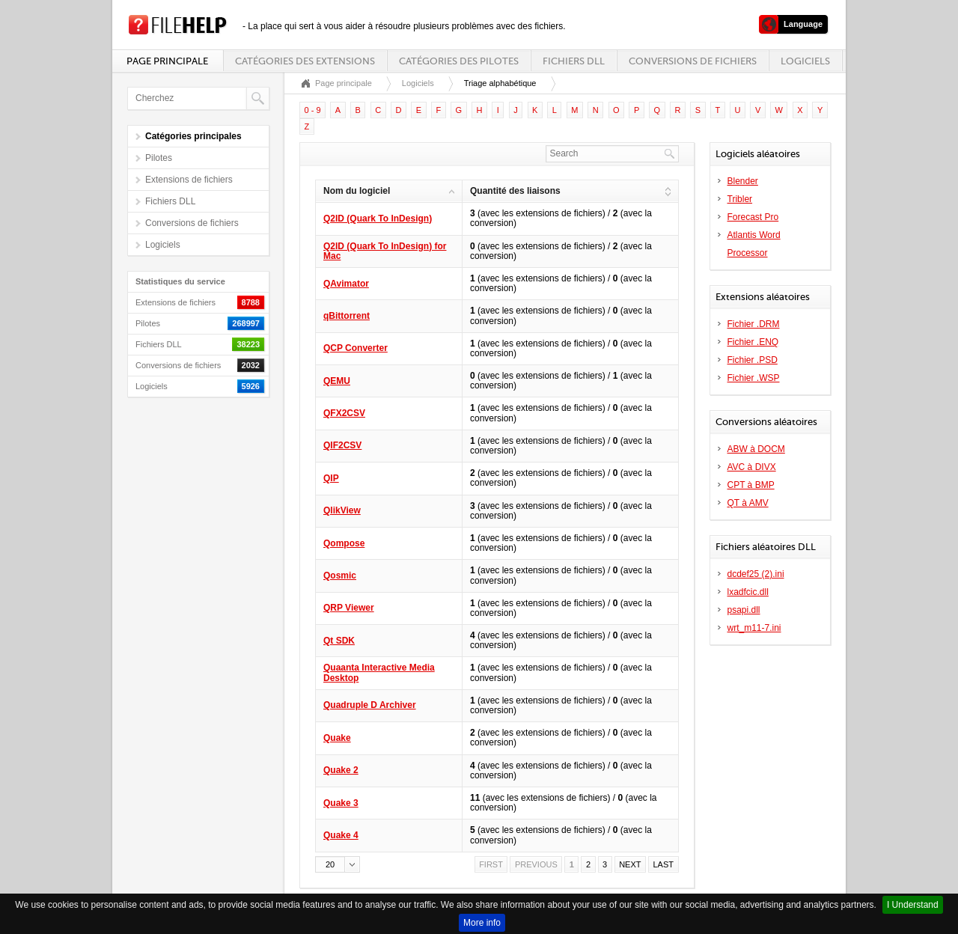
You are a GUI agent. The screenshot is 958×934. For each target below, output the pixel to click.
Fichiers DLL (574, 61)
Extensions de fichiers (189, 179)
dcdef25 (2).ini (755, 574)
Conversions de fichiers (693, 61)
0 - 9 (313, 110)
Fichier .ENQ (753, 342)
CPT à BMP (751, 485)
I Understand (913, 905)
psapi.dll (743, 610)
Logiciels (805, 61)
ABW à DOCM (756, 449)
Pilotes (158, 158)
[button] (337, 864)
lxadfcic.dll (748, 592)
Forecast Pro (753, 217)
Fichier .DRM (753, 324)
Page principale (167, 61)
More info (482, 923)
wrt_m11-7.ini (754, 628)
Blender (742, 181)
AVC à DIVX (751, 467)
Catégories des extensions (305, 61)
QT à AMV (748, 503)
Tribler (740, 199)
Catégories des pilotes (459, 61)
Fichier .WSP (753, 378)
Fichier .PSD (752, 360)
